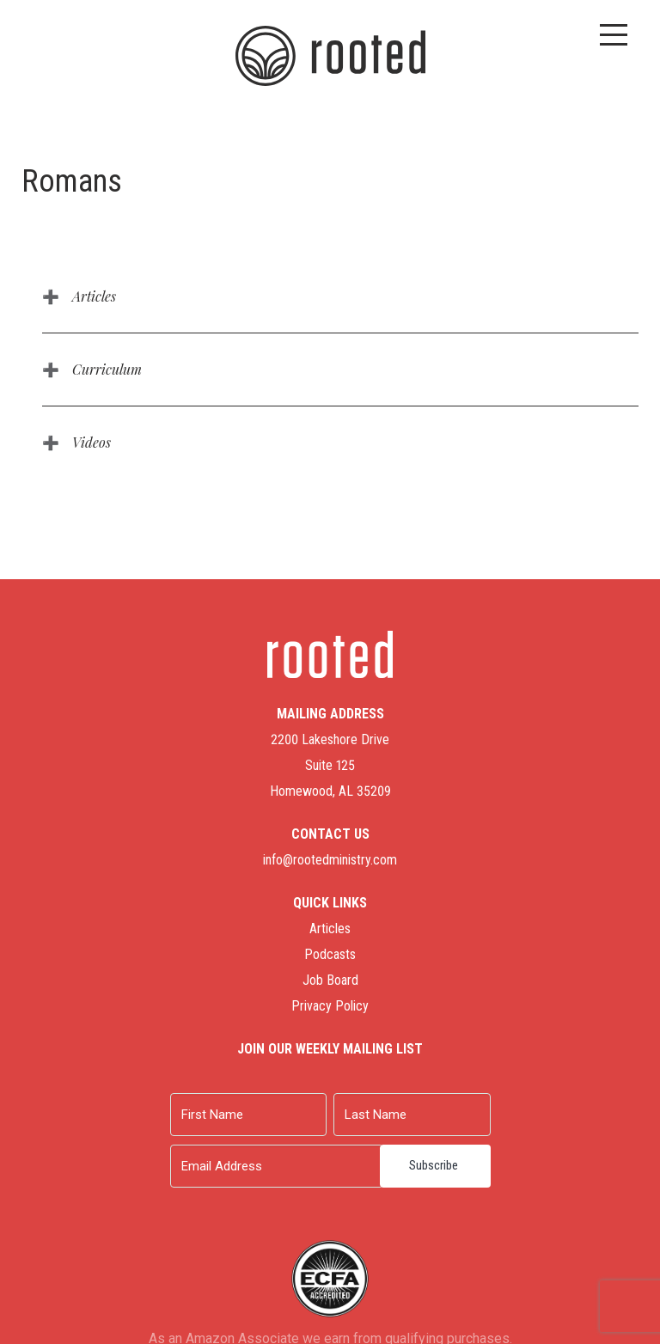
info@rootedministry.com (330, 860)
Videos (91, 442)
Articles (94, 296)
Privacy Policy (330, 1006)
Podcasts (330, 954)
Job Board (330, 980)
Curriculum (107, 369)
